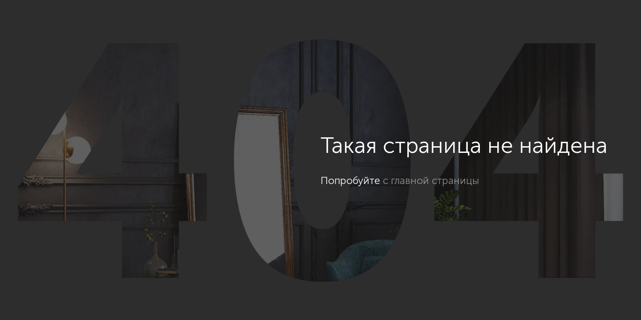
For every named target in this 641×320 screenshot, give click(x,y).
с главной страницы (431, 180)
